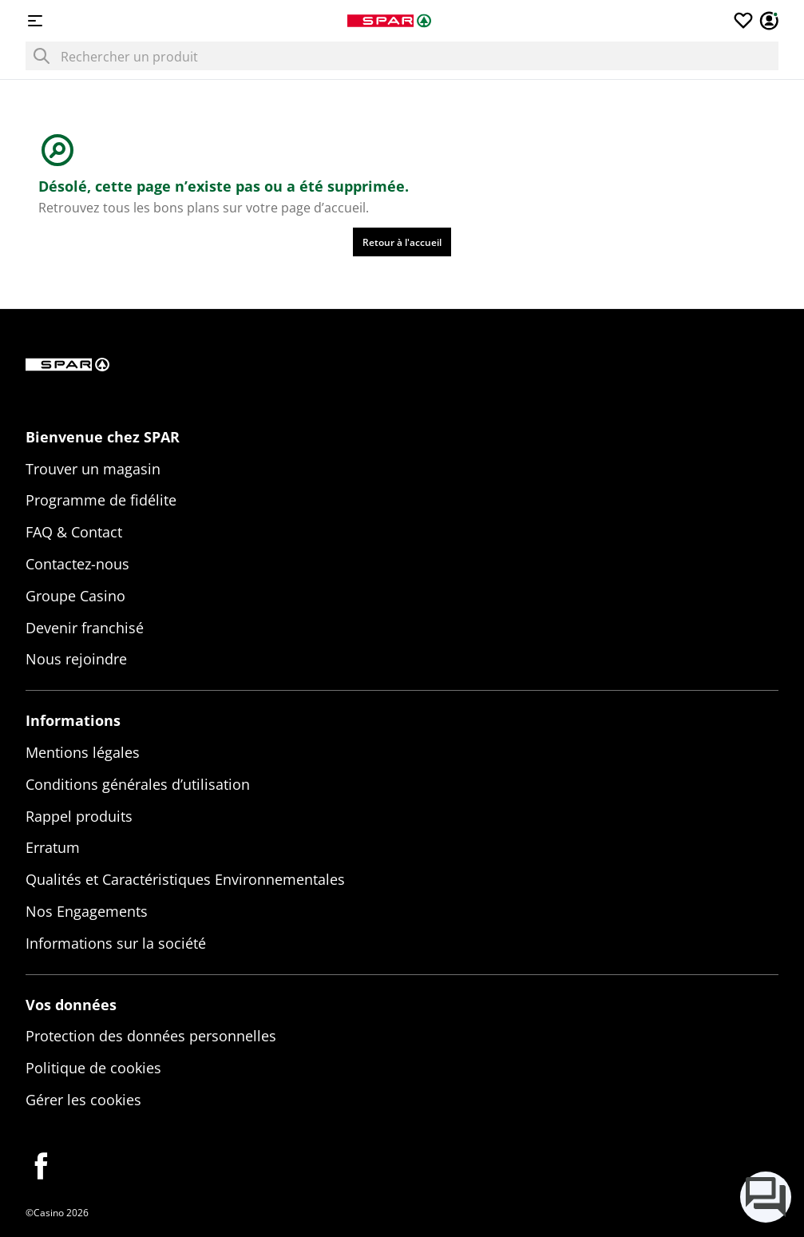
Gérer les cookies (83, 1099)
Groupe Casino (75, 595)
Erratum (53, 847)
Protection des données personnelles (151, 1035)
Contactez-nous (77, 563)
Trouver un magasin (93, 468)
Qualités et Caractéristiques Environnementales (185, 879)
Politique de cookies (93, 1067)
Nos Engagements (87, 911)
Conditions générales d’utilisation (138, 784)
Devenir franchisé (85, 627)
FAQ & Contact (74, 531)
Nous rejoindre (76, 658)
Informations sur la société (116, 943)
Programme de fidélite (101, 499)
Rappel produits (79, 816)
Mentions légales (83, 752)
